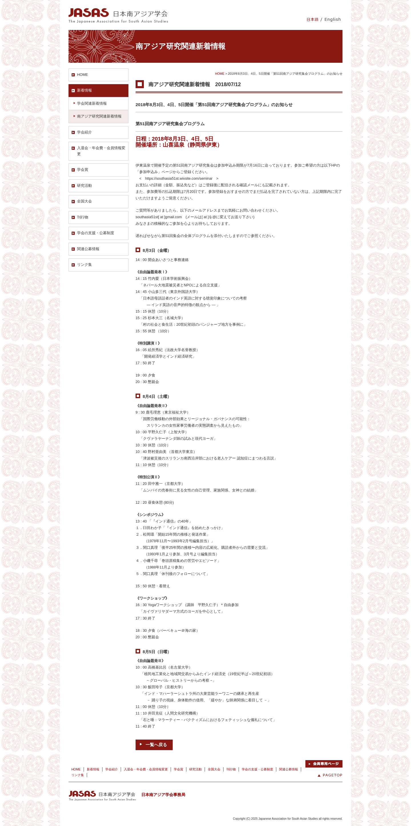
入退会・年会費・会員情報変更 (101, 151)
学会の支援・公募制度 (95, 233)
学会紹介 (84, 132)
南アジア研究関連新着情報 (99, 116)
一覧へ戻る (156, 744)
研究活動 (84, 185)
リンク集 (84, 264)
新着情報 (84, 90)
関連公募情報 (88, 249)
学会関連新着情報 (92, 103)
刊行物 (82, 217)
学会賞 (82, 169)
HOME (82, 74)
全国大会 (84, 201)
